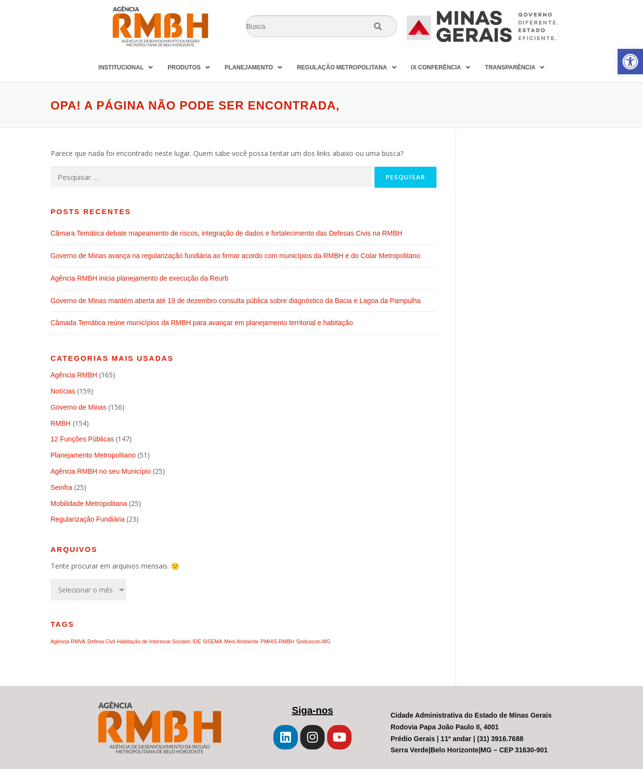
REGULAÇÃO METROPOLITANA (346, 67)
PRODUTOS (188, 67)
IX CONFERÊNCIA (441, 67)
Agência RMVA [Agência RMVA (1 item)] (68, 641)
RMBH (61, 423)
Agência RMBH (74, 375)
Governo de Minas (78, 407)
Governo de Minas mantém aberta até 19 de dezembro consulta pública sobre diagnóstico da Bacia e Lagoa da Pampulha (237, 301)
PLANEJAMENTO (253, 67)
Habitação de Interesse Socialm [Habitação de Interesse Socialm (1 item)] (153, 641)
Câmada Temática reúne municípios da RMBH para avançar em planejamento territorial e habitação (202, 323)
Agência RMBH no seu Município (101, 471)
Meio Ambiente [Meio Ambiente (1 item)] (241, 641)
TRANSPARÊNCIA (514, 67)
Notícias (63, 391)
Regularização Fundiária (88, 519)
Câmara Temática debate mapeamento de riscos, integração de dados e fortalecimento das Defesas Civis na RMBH (226, 233)
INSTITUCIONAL (126, 67)
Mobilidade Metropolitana (89, 503)
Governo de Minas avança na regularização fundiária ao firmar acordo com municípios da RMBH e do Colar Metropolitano (235, 256)
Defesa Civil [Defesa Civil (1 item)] (101, 641)
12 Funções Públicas (82, 439)
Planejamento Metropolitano (93, 455)
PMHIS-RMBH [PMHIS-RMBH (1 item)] (277, 641)
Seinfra (61, 487)
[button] (630, 61)
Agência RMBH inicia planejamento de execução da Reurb (139, 278)
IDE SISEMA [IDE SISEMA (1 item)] (207, 641)
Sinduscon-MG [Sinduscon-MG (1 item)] (313, 641)
